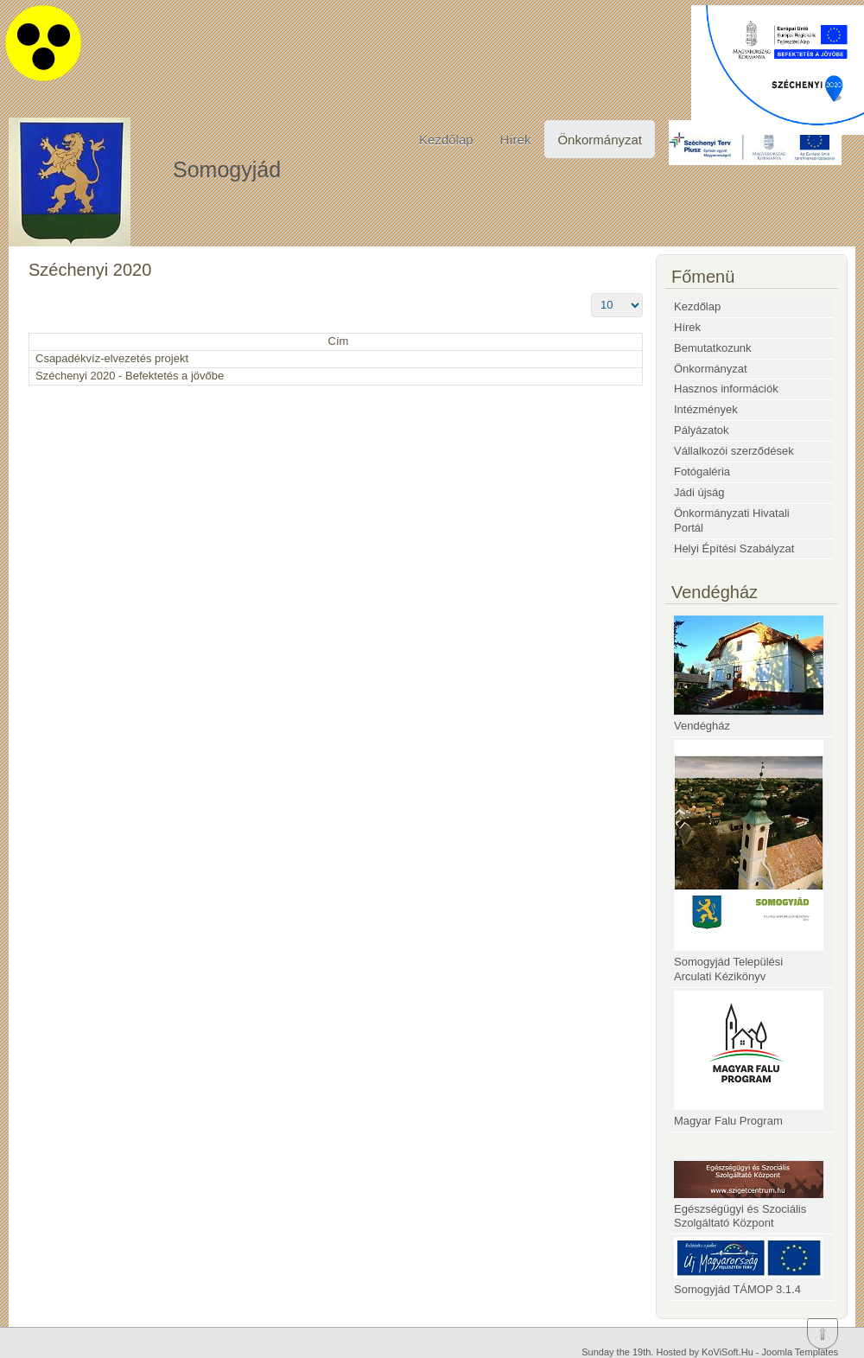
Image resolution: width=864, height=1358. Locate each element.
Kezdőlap (446, 139)
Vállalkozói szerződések (734, 450)
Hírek (515, 139)
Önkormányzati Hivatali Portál (732, 520)
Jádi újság (699, 492)
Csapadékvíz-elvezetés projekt (111, 358)
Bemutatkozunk (713, 347)
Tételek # (591, 293)
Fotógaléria (702, 471)
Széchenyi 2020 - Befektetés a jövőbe (129, 375)
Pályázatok (701, 430)
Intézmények (706, 409)
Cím (338, 341)
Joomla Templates (800, 1352)
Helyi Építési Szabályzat (734, 548)
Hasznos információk (726, 388)
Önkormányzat (599, 139)
